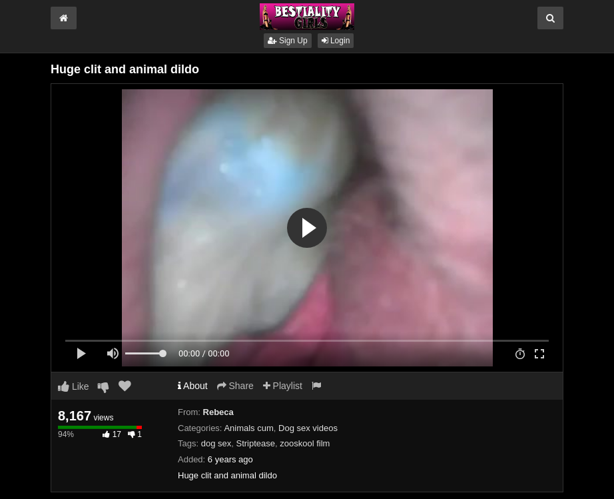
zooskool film (305, 443)
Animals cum (248, 428)
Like (73, 386)
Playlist (282, 385)
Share (235, 385)
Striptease (255, 443)
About (193, 385)
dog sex (216, 443)
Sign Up (288, 40)
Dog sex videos (308, 428)
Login (336, 40)
